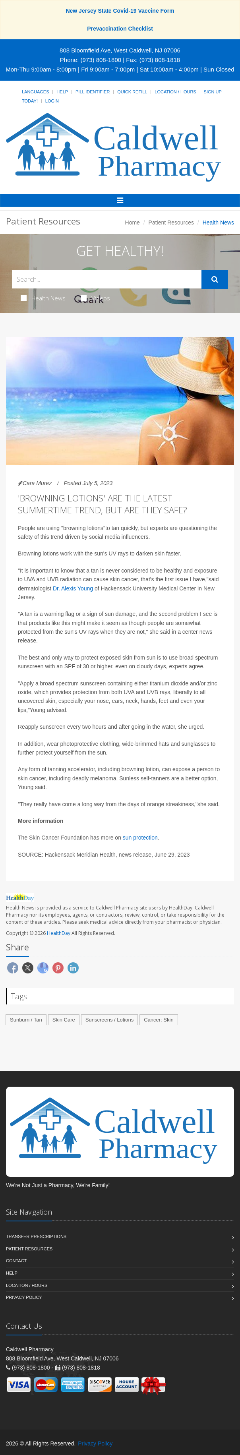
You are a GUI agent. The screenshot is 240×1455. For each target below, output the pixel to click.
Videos (95, 298)
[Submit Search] (214, 279)
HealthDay (58, 933)
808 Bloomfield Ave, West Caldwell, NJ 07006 (120, 50)
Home (132, 222)
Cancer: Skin (158, 1020)
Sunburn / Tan (26, 1020)
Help (62, 91)
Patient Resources (171, 222)
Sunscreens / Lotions (109, 1020)
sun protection (140, 837)
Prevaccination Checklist (120, 28)
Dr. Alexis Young (73, 588)
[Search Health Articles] (106, 279)
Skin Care (63, 1020)
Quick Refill (132, 91)
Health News (43, 298)
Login (52, 101)
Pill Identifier (92, 91)
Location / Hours (175, 91)
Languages (35, 91)
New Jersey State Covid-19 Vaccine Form (120, 11)
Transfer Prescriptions (36, 1236)
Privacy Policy (24, 1297)
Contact (16, 1260)
